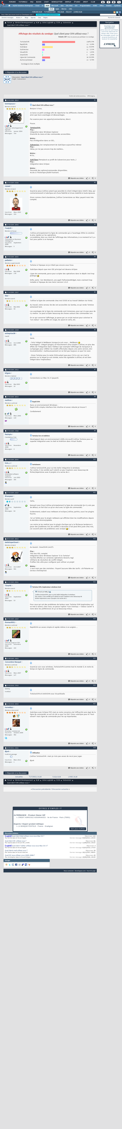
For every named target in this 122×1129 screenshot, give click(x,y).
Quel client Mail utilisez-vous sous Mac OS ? (28, 836)
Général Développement (24, 23)
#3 (95, 224)
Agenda (33, 17)
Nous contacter (69, 871)
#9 (95, 431)
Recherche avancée (114, 17)
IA (42, 6)
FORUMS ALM (37, 12)
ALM (47, 6)
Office (102, 6)
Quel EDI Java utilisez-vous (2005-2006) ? (20, 855)
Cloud (37, 6)
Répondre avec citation (76, 178)
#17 (94, 704)
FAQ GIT (69, 12)
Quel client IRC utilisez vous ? (15, 841)
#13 (94, 582)
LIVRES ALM (78, 12)
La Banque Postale (27, 826)
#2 (95, 182)
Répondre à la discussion (16, 72)
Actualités (19, 777)
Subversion (67, 23)
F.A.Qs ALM (57, 777)
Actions (18, 17)
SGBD (95, 6)
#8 (95, 396)
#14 (94, 619)
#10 (94, 459)
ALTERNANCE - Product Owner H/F (29, 815)
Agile (57, 9)
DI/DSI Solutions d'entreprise (23, 6)
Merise (63, 9)
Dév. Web (69, 6)
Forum (9, 23)
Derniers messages (7, 17)
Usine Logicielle (47, 23)
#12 (94, 539)
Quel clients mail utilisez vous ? (16, 851)
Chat (46, 2)
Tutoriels (22, 2)
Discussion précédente (41, 789)
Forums (12, 2)
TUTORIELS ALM (50, 12)
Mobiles (109, 6)
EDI (76, 6)
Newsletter (56, 2)
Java (62, 6)
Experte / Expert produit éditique (29, 824)
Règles (45, 17)
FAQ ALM (61, 12)
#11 (94, 492)
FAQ (31, 2)
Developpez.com (80, 871)
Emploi (68, 2)
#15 (94, 658)
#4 (95, 256)
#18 (94, 748)
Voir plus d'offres (78, 829)
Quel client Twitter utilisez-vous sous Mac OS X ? (30, 846)
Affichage (90, 96)
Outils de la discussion (76, 96)
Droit (85, 2)
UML (70, 9)
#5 (95, 292)
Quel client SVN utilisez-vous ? (32, 77)
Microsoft (54, 6)
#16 (94, 685)
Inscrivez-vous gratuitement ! (48, 14)
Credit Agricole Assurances (32, 817)
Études (77, 2)
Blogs (38, 2)
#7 (95, 369)
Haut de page (91, 871)
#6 (95, 330)
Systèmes (117, 6)
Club (92, 2)
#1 (95, 100)
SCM (58, 23)
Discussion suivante (60, 789)
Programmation (85, 6)
